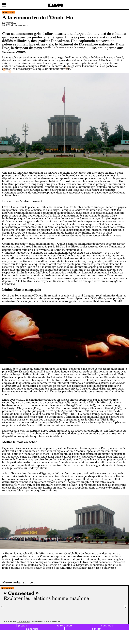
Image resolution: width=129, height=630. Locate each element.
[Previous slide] (2, 607)
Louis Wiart (11, 24)
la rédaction (64, 625)
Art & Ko (9, 13)
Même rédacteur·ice (17, 582)
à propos (21, 625)
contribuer (107, 625)
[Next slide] (126, 607)
